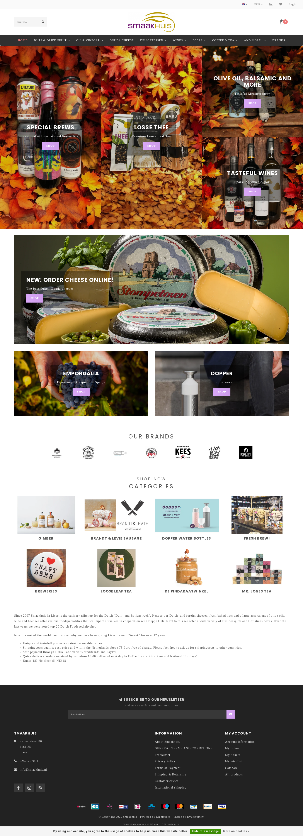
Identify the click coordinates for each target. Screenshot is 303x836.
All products (234, 774)
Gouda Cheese (122, 40)
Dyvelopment (195, 816)
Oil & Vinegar (88, 40)
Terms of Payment (167, 768)
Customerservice (167, 781)
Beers (197, 40)
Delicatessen (151, 40)
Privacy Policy (165, 761)
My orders (232, 748)
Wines (178, 40)
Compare (231, 768)
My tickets (232, 754)
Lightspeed (163, 816)
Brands (278, 40)
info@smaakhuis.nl (33, 769)
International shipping (170, 787)
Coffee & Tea (223, 40)
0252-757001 (29, 761)
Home (23, 40)
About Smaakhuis (167, 741)
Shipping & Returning (170, 774)
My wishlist (233, 761)
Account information (240, 741)
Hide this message (205, 831)
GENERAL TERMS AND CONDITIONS (184, 748)
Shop (50, 145)
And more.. (253, 40)
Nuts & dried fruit (50, 40)
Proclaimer (162, 754)
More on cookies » (236, 831)
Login (292, 4)
